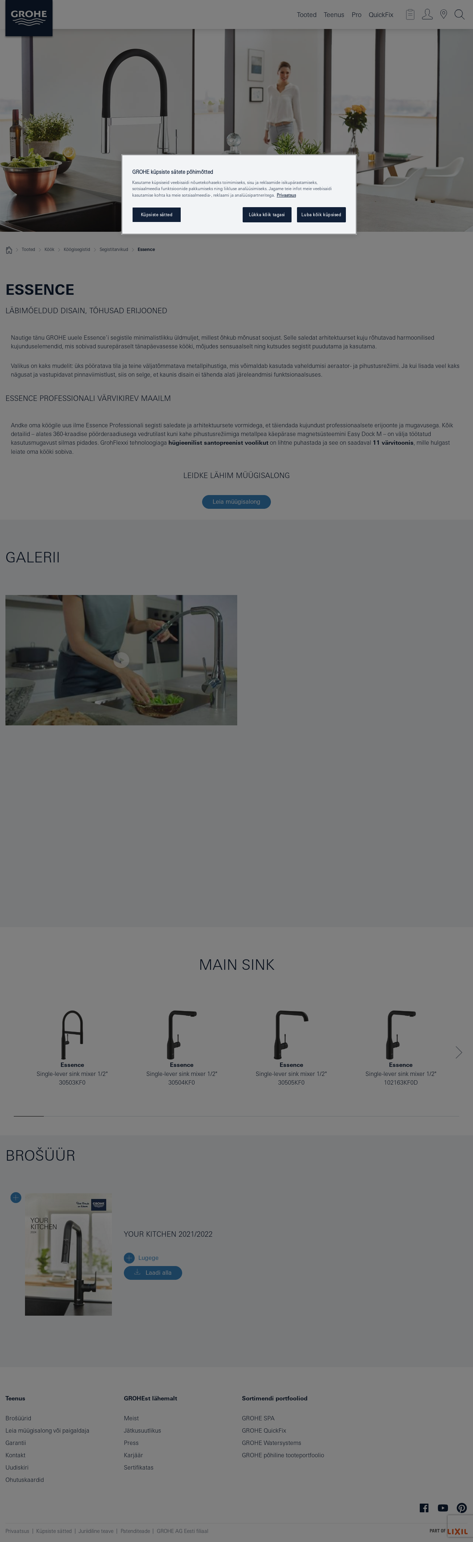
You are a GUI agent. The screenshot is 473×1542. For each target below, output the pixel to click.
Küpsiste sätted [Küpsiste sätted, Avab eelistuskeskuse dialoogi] (157, 214)
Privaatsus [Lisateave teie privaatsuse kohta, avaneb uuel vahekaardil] (286, 195)
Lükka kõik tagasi (267, 214)
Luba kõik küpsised (321, 214)
